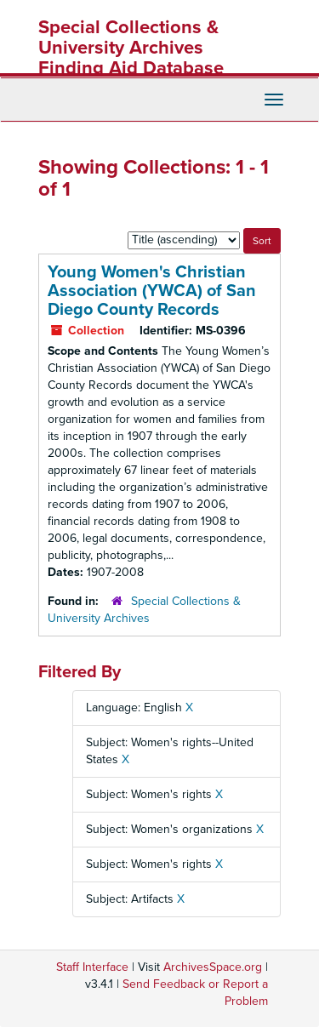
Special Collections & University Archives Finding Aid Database (131, 47)
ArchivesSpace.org (212, 967)
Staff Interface (92, 967)
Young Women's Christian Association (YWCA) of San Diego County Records (152, 291)
